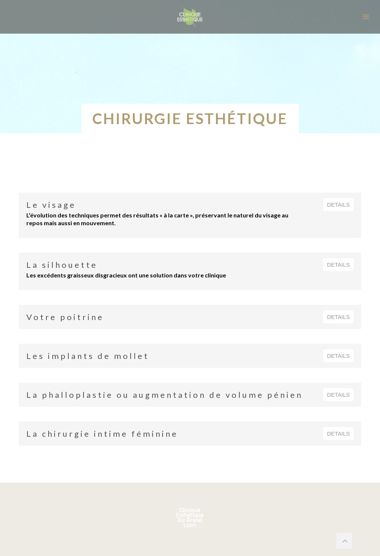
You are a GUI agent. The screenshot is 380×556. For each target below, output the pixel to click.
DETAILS (338, 205)
